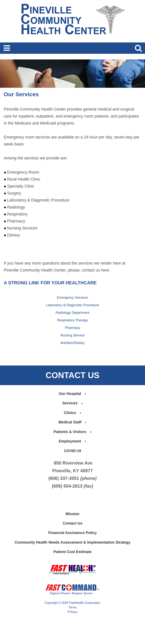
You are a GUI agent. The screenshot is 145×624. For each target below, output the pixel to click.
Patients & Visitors (72, 432)
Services (72, 403)
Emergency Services (72, 297)
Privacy (72, 613)
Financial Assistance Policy (72, 534)
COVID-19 (72, 451)
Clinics (72, 413)
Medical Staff (72, 422)
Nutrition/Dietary (72, 343)
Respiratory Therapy (72, 320)
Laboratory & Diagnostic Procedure (72, 305)
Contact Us (72, 524)
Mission (72, 514)
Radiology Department (72, 313)
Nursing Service (72, 335)
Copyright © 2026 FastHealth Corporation (72, 604)
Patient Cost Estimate (72, 553)
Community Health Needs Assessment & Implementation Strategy (72, 543)
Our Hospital (72, 394)
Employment (72, 442)
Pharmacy (72, 328)
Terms (72, 608)
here (105, 270)
